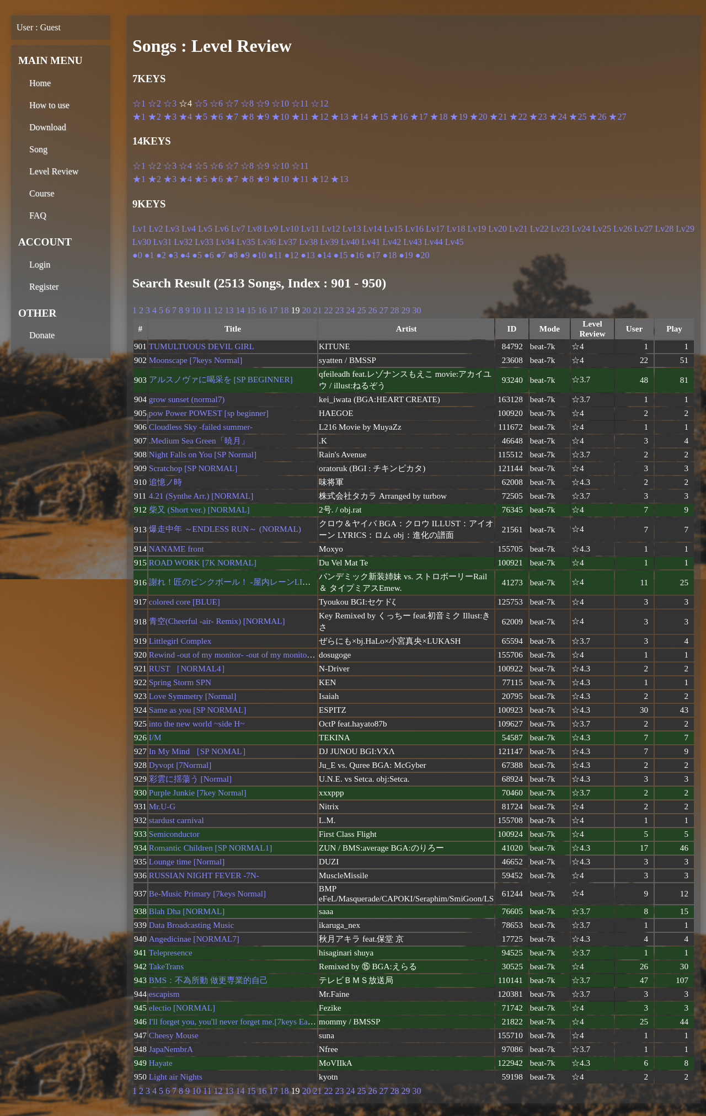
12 (217, 310)
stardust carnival (176, 820)
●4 (185, 255)
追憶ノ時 (165, 482)
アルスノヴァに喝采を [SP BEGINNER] (221, 379)
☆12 (319, 103)
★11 (299, 116)
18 (284, 310)
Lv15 (393, 228)
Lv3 (172, 228)
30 (416, 310)
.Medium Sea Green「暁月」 (199, 440)
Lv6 (222, 228)
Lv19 (476, 228)
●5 (197, 255)
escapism (164, 993)
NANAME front (176, 548)
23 (339, 310)
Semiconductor (174, 834)
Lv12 (331, 228)
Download (47, 127)
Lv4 (188, 228)
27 (383, 310)
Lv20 (497, 228)
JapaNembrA (171, 1049)
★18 (438, 116)
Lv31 (162, 242)
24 (350, 310)
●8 (233, 255)
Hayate (161, 1062)
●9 (245, 255)
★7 (231, 116)
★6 (216, 116)
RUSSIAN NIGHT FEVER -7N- (204, 875)
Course (41, 193)
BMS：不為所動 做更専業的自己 (208, 980)
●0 (137, 255)
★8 (247, 116)
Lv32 (183, 242)
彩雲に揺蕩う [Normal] (190, 778)
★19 (458, 116)
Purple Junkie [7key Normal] (198, 792)
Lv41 (371, 242)
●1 (149, 255)
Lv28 (664, 228)
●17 (373, 255)
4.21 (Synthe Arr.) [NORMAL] (201, 495)
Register (43, 286)
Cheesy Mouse (174, 1035)
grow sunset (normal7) (187, 399)
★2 (154, 116)
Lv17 (435, 228)
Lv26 (622, 228)
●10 (259, 255)
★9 (262, 116)
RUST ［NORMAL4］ (189, 668)
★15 (379, 116)
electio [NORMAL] (182, 1007)
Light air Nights (175, 1076)
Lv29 (685, 228)
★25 (577, 116)
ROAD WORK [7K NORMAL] (202, 562)
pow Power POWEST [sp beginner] (209, 413)
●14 (324, 255)
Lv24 (580, 228)
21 (317, 310)
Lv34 (225, 242)
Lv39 (329, 242)
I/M (155, 737)
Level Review (53, 171)
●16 (357, 255)
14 (240, 310)
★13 (339, 116)
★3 (169, 116)
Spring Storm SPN (180, 682)
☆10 (280, 103)
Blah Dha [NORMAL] (187, 911)
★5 (200, 116)
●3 (173, 255)
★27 (617, 116)
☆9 (262, 103)
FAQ (37, 215)
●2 (161, 255)
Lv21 (518, 228)
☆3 (169, 103)
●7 (221, 255)
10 (196, 310)
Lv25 (601, 228)
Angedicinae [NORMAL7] (194, 938)
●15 (340, 255)
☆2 (154, 103)
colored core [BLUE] (184, 601)
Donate (42, 335)
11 (207, 310)
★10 (280, 116)
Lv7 (238, 228)
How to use (49, 105)
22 (328, 310)
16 (262, 310)
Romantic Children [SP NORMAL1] (210, 847)
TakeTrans (166, 966)
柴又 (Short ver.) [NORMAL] (199, 509)
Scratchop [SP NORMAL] (193, 468)
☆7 (231, 103)
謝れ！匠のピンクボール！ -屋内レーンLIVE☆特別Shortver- (259, 581)
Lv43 (412, 242)
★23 (538, 116)
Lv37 (287, 242)
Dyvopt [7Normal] (180, 765)
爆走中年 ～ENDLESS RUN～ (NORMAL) (225, 528)
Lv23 (560, 228)
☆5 (200, 103)
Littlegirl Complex (180, 640)
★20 (478, 116)
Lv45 (454, 242)
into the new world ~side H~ (197, 723)
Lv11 (310, 228)
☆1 (139, 103)
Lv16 (414, 228)
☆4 (185, 165)
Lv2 (156, 228)
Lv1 (139, 228)
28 (394, 310)
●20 (422, 255)
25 (361, 310)
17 (273, 310)
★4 (185, 116)
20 (306, 310)
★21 (498, 116)
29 (405, 310)
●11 (275, 255)
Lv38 (308, 242)
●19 (406, 255)
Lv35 (246, 242)
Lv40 (350, 242)
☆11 (299, 103)
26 (372, 310)
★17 (418, 116)
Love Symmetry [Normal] (193, 696)
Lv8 (254, 228)
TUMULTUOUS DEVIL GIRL (201, 346)
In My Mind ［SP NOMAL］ (199, 751)
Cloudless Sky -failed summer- (201, 426)
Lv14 (372, 228)
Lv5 (205, 228)
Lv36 (267, 242)
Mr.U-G (162, 806)
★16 (399, 116)
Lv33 (204, 242)
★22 (518, 116)
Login (39, 264)
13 (228, 310)
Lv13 (352, 228)
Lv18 (456, 228)
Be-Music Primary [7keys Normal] (207, 893)
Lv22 (539, 228)
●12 (291, 255)
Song (38, 149)
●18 (390, 255)
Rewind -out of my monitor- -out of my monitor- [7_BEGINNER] (260, 654)
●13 (308, 255)
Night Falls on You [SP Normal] (202, 454)
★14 (359, 116)
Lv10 (289, 228)
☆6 (216, 103)
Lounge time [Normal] (187, 861)
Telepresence (170, 952)
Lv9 (271, 228)
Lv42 (391, 242)
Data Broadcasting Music (191, 925)
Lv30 (141, 242)
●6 (209, 255)
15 (251, 310)
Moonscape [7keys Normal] (196, 360)
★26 (597, 116)
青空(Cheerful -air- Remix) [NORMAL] (217, 621)
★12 (319, 116)
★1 (139, 116)
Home (40, 83)
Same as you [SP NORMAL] (198, 709)
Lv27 (643, 228)
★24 (557, 116)
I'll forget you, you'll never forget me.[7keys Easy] (233, 1021)
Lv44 (433, 242)
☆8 (247, 103)
